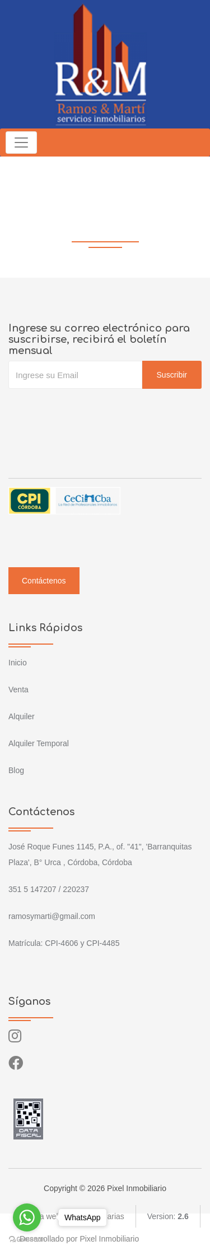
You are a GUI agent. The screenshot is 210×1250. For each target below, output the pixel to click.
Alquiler (21, 716)
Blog (16, 770)
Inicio (17, 662)
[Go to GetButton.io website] (27, 1238)
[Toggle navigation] (21, 142)
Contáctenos (44, 580)
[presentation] (93, 411)
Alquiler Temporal (38, 743)
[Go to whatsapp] (27, 1217)
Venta (18, 689)
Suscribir (172, 374)
